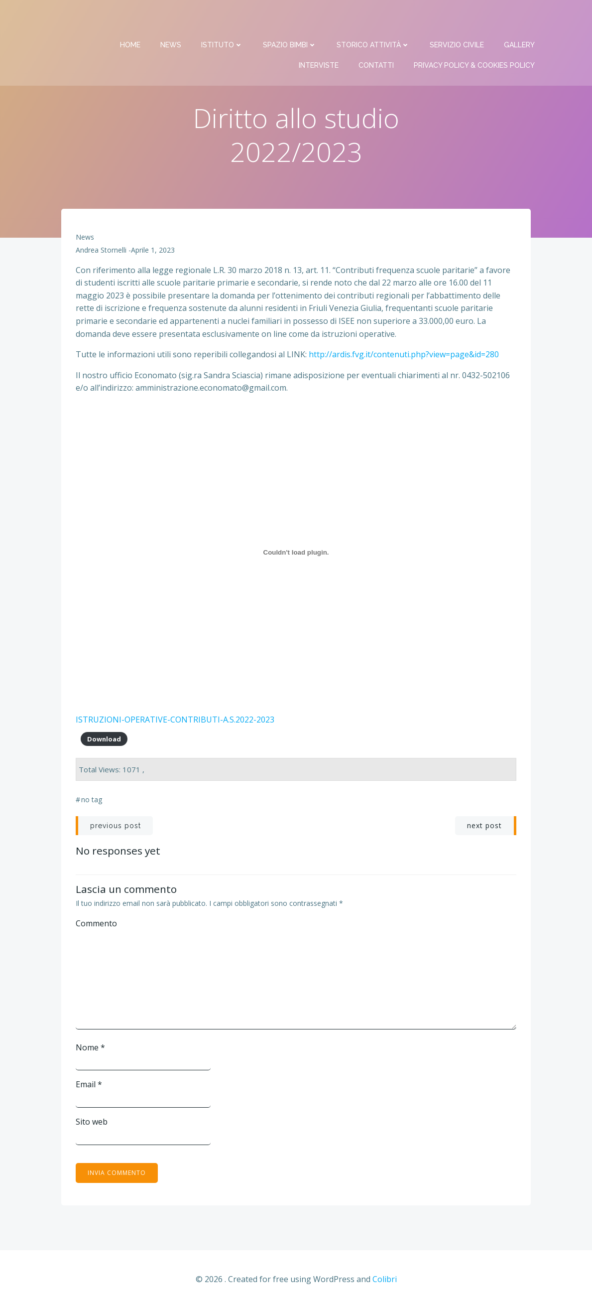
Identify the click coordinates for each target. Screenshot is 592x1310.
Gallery (519, 20)
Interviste (319, 40)
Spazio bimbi (290, 20)
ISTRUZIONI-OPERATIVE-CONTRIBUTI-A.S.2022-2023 (175, 720)
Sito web (92, 1122)
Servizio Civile (457, 20)
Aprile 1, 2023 (153, 251)
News (171, 20)
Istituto (222, 20)
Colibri (384, 1280)
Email (89, 1085)
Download (104, 739)
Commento (97, 923)
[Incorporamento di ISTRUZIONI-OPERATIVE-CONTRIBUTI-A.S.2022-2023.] (296, 553)
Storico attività (373, 20)
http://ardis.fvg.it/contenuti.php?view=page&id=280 (403, 355)
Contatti (376, 40)
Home (130, 20)
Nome (91, 1047)
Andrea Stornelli (101, 251)
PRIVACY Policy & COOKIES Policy (474, 40)
